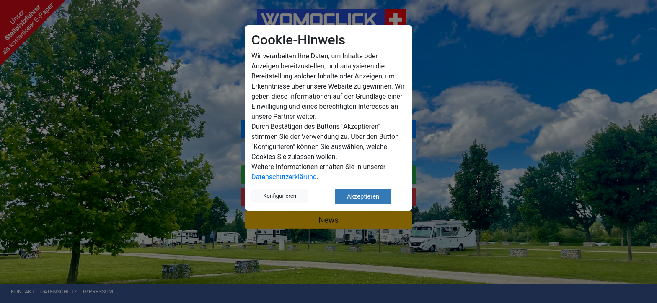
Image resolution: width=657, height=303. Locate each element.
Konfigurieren (279, 196)
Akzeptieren (363, 196)
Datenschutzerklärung (284, 177)
